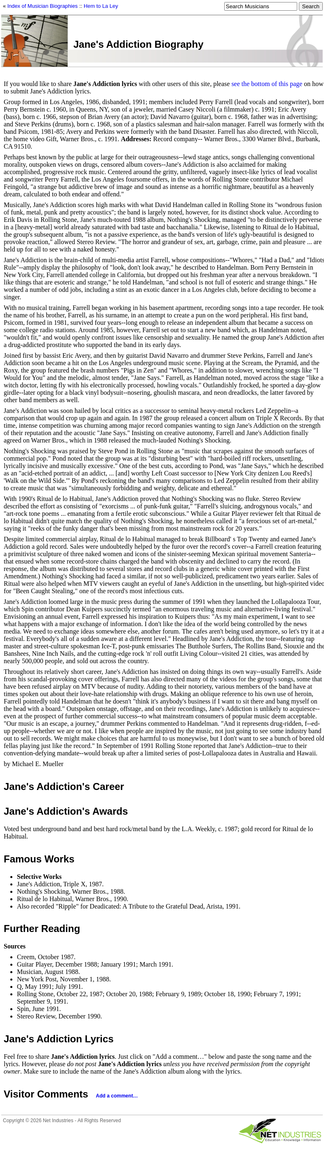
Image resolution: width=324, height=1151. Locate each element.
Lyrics (99, 1038)
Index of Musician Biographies (42, 6)
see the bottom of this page (266, 83)
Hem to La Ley (101, 6)
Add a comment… (117, 1096)
